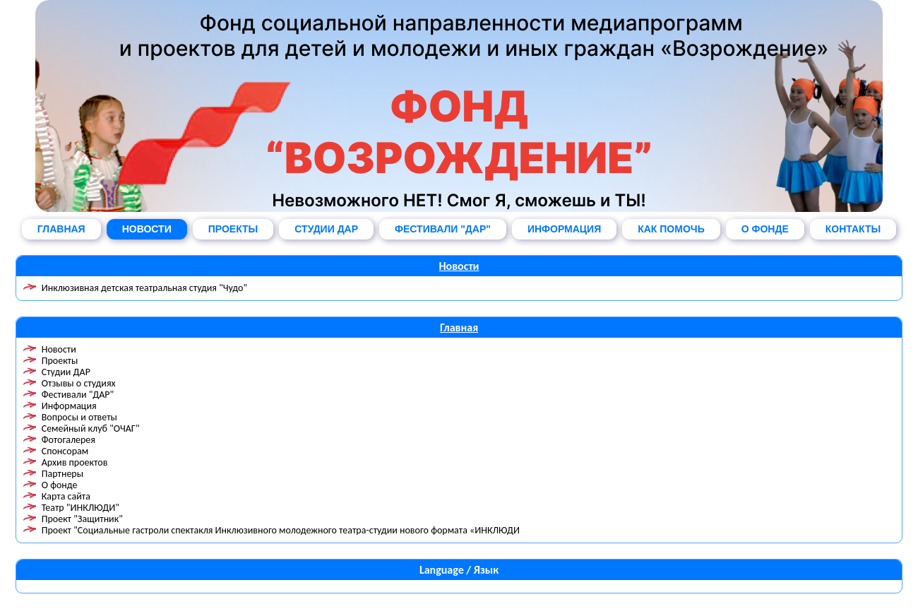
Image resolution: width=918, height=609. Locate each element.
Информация (69, 406)
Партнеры (62, 474)
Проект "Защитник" (82, 519)
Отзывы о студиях (79, 383)
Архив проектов (75, 462)
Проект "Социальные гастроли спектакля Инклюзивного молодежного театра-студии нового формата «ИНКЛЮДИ (281, 530)
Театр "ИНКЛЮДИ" (80, 508)
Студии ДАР (66, 372)
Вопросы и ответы (79, 417)
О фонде (60, 485)
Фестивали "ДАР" (78, 395)
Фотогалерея (68, 440)
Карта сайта (66, 496)
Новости (459, 266)
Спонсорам (65, 451)
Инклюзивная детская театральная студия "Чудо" (144, 288)
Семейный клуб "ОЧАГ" (91, 428)
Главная (459, 327)
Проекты (60, 361)
